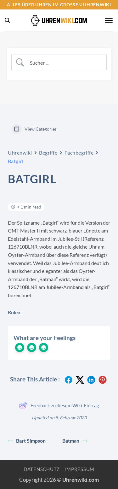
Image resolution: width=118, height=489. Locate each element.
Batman (74, 441)
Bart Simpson (27, 441)
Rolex (14, 312)
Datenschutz (42, 469)
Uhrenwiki (20, 153)
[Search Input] (64, 62)
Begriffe (48, 153)
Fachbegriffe (79, 153)
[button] (7, 20)
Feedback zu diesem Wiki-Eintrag (59, 405)
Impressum (79, 469)
